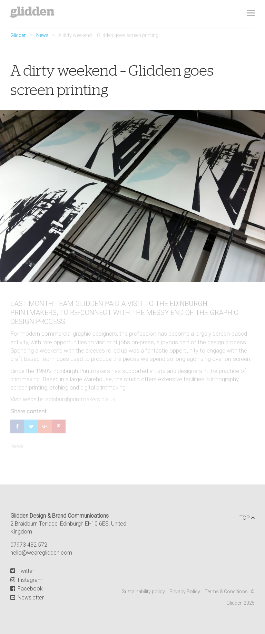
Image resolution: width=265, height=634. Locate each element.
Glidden (32, 11)
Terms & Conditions (226, 591)
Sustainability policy (143, 591)
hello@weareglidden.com (41, 552)
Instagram (26, 580)
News (42, 35)
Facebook (26, 588)
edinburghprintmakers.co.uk (80, 399)
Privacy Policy (184, 591)
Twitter (22, 571)
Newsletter (27, 597)
